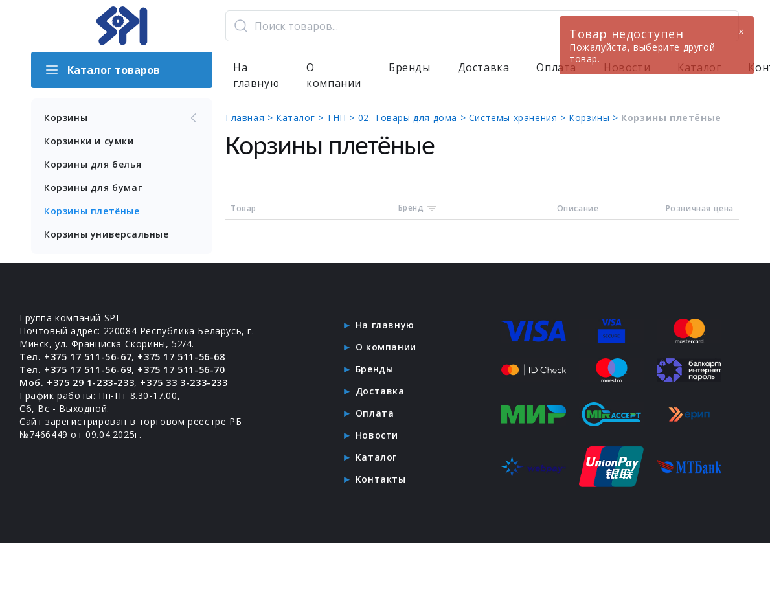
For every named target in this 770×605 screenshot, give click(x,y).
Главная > (250, 117)
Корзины (121, 117)
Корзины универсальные (106, 234)
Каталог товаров (102, 70)
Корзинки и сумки (89, 141)
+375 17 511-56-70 (181, 369)
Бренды (410, 67)
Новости (377, 435)
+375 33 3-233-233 (183, 382)
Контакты (381, 479)
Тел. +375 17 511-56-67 (75, 356)
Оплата (375, 413)
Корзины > (595, 117)
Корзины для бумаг (93, 187)
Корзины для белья (92, 164)
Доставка (484, 67)
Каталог (376, 457)
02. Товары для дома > (413, 117)
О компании (333, 75)
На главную (256, 75)
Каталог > (301, 117)
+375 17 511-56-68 (181, 356)
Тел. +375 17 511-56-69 (75, 369)
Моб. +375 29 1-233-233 (76, 382)
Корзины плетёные (92, 211)
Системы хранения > (519, 117)
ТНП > (342, 117)
